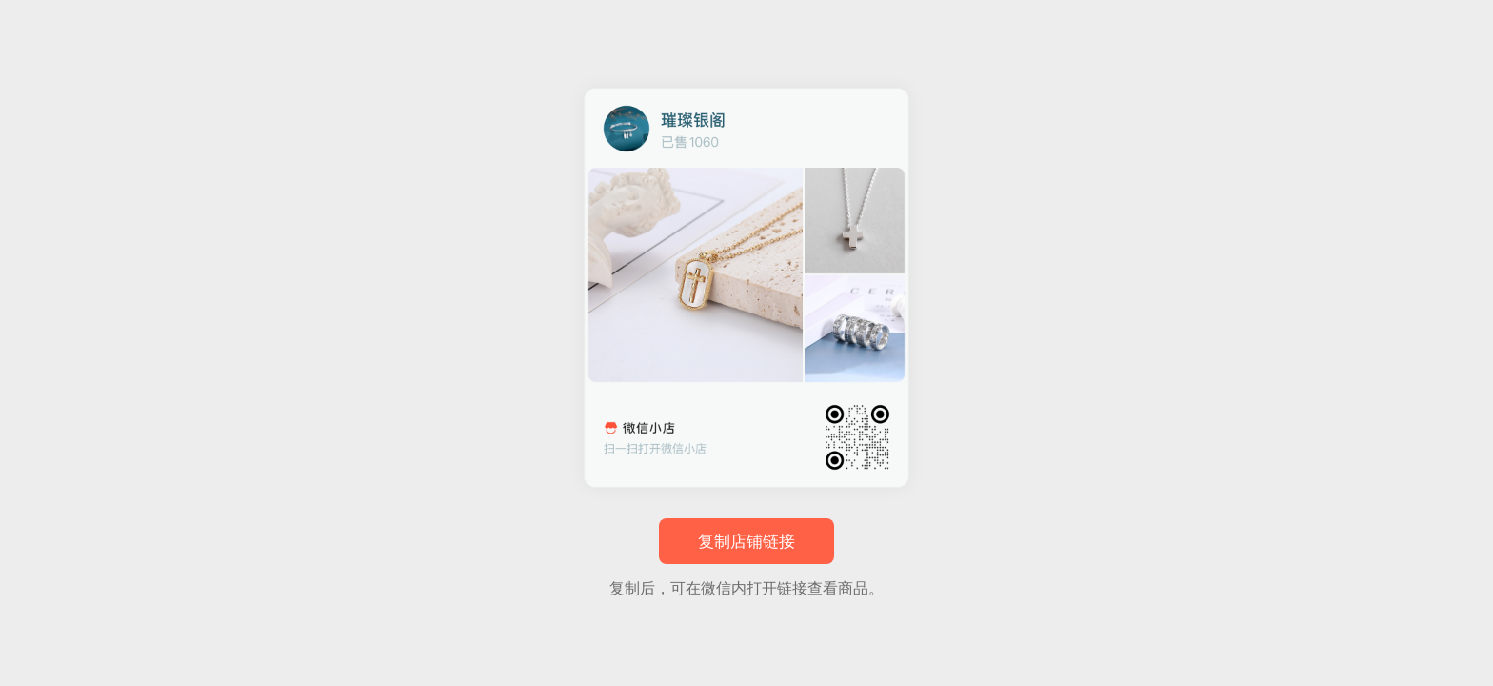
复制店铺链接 (746, 542)
